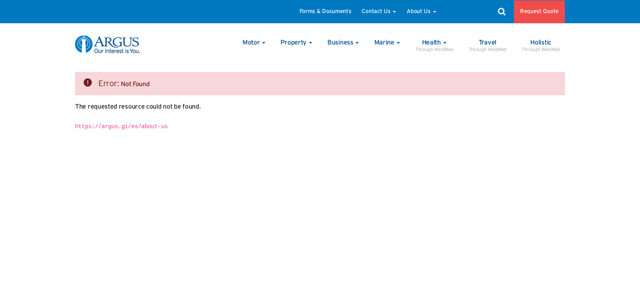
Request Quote (539, 11)
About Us (421, 11)
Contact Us (379, 11)
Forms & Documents (325, 11)
